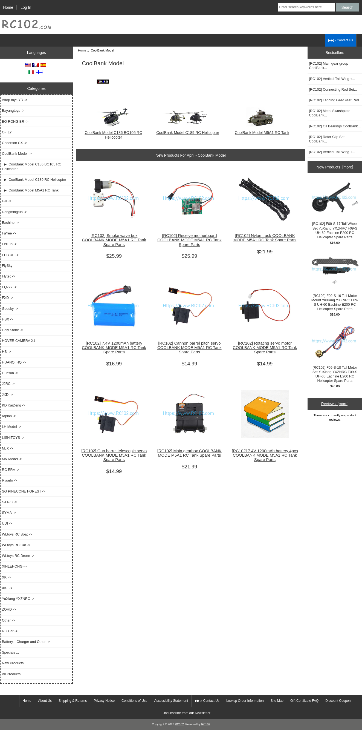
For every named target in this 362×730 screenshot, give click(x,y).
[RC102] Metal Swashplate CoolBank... (329, 113)
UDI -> (7, 523)
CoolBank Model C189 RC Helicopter (187, 130)
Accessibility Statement (171, 701)
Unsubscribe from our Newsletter (186, 713)
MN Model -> (12, 459)
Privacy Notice (104, 701)
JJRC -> (8, 384)
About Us (45, 701)
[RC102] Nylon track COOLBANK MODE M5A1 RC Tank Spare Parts (264, 237)
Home (8, 7)
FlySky (7, 266)
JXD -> (7, 395)
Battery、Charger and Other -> (26, 642)
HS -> (6, 352)
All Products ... (13, 674)
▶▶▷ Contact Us (340, 40)
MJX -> (7, 448)
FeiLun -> (9, 244)
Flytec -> (8, 276)
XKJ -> (7, 588)
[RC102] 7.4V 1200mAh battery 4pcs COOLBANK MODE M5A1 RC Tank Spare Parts (265, 455)
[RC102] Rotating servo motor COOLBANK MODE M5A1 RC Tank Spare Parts (265, 347)
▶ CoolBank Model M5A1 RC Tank (30, 190)
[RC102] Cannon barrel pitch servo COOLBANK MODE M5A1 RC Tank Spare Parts (189, 347)
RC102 (179, 724)
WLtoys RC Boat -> (17, 534)
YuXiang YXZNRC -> (18, 599)
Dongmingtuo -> (14, 212)
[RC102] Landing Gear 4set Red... (335, 100)
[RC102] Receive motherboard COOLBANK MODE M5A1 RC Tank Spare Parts (189, 240)
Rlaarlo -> (9, 480)
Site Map (277, 701)
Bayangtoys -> (13, 110)
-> (17, 153)
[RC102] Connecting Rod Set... (333, 89)
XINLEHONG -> (14, 566)
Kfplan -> (9, 416)
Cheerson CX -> (14, 143)
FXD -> (7, 298)
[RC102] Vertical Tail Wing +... (332, 79)
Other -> (8, 620)
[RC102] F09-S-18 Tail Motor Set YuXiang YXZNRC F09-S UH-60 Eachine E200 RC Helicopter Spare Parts (335, 353)
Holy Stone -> (12, 330)
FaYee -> (9, 233)
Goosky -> (10, 309)
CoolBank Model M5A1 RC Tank (262, 130)
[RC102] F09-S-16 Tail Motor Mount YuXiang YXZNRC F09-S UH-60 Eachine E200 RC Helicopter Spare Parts (335, 281)
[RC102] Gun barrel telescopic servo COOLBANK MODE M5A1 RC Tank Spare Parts (114, 455)
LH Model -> (11, 427)
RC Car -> (10, 631)
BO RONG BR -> (15, 121)
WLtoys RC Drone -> (18, 556)
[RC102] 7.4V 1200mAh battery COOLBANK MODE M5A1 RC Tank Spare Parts (114, 347)
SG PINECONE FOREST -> (23, 491)
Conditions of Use (134, 701)
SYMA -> (9, 513)
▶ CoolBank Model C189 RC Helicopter (34, 180)
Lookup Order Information (245, 701)
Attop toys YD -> (14, 100)
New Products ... (15, 663)
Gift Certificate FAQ (304, 701)
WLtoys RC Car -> (16, 545)
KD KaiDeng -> (13, 405)
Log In (26, 7)
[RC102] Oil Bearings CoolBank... (335, 126)
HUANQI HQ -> (14, 362)
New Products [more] (335, 167)
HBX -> (7, 319)
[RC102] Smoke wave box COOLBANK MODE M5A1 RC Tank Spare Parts (114, 240)
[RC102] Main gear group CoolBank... (328, 65)
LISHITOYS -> (13, 438)
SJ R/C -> (9, 502)
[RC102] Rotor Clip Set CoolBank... (326, 139)
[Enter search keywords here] (306, 7)
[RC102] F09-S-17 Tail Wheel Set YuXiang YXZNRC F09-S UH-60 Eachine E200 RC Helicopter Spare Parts (335, 210)
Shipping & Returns (73, 701)
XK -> (6, 577)
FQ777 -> (9, 287)
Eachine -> (10, 223)
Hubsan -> (10, 373)
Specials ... (10, 652)
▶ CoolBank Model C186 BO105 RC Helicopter (31, 166)
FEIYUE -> (10, 255)
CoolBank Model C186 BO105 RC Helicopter (113, 132)
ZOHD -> (9, 609)
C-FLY (7, 132)
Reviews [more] (335, 404)
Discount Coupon (338, 701)
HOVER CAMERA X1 (18, 341)
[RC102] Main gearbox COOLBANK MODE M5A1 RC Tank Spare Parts (189, 453)
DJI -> (6, 201)
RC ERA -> (10, 470)
